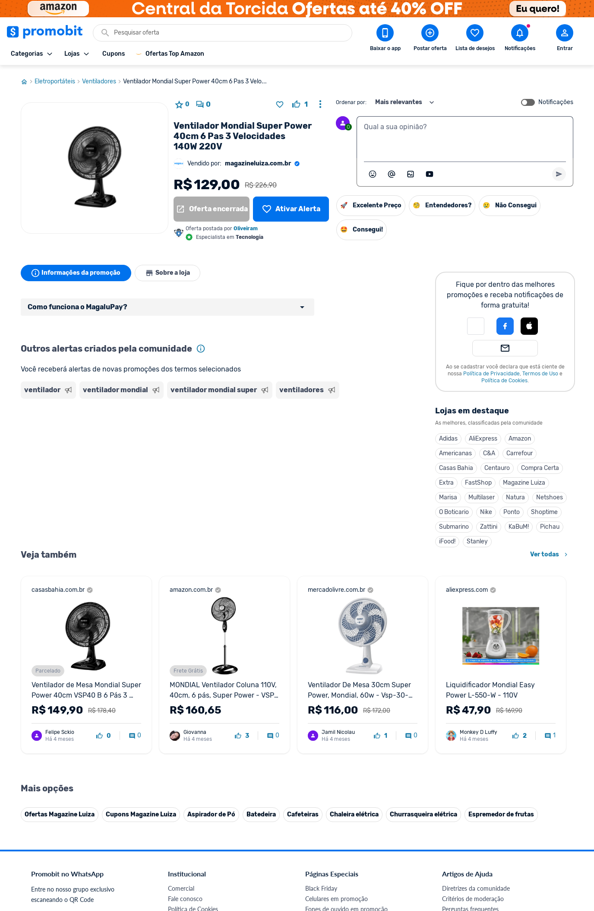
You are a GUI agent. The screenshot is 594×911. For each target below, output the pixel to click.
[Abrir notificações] (519, 39)
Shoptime (544, 509)
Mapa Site (181, 759)
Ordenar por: (351, 100)
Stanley (477, 539)
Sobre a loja (168, 270)
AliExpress (483, 436)
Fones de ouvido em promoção (346, 728)
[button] (475, 323)
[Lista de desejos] (291, 206)
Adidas (448, 436)
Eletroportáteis (58, 79)
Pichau (549, 524)
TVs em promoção (329, 770)
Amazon (520, 436)
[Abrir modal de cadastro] (564, 39)
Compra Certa (540, 465)
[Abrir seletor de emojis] (372, 171)
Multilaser (481, 494)
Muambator (183, 842)
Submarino (454, 524)
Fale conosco (185, 718)
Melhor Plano (185, 811)
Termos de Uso (540, 371)
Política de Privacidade (491, 371)
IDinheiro (180, 801)
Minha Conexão (189, 832)
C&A (489, 450)
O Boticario (454, 509)
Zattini (488, 524)
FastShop (478, 480)
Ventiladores (102, 79)
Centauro (497, 465)
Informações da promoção (76, 270)
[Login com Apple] (529, 323)
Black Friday (321, 707)
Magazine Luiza (524, 480)
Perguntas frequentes (470, 728)
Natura (515, 494)
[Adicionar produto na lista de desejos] (279, 102)
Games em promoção (333, 739)
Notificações (555, 99)
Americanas (455, 450)
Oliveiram (246, 226)
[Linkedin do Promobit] (527, 851)
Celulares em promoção (336, 718)
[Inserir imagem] (410, 171)
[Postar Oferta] (430, 39)
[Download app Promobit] (385, 39)
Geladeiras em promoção (338, 749)
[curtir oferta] (300, 102)
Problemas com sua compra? (480, 739)
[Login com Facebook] (505, 323)
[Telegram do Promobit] (551, 851)
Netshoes (549, 494)
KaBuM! (519, 524)
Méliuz (176, 821)
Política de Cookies (504, 378)
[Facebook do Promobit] (454, 851)
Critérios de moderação (473, 718)
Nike (486, 509)
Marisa (448, 494)
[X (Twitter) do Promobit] (478, 851)
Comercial (181, 707)
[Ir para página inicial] (28, 79)
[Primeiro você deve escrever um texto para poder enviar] (559, 171)
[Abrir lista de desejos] (474, 39)
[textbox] (465, 134)
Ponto (511, 509)
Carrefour (519, 450)
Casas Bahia (456, 465)
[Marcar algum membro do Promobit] (391, 171)
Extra (446, 480)
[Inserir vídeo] (429, 171)
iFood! (447, 539)
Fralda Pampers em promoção (345, 759)
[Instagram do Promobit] (502, 851)
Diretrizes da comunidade (476, 707)
